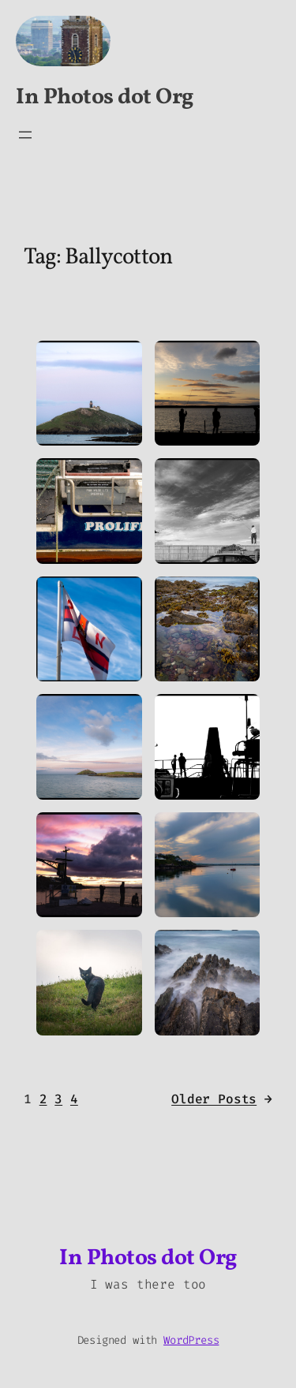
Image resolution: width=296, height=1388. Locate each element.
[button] (89, 393)
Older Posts (221, 1099)
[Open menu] (25, 134)
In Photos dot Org (104, 97)
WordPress (191, 1340)
